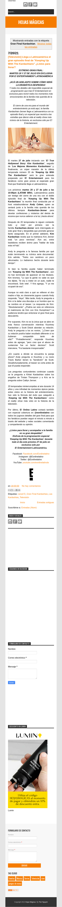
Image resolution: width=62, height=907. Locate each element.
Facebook (30, 4)
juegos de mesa (15, 883)
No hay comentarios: (31, 486)
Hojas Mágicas (31, 22)
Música (19, 878)
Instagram (25, 4)
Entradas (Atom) (29, 507)
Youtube (35, 4)
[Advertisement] (27, 546)
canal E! (22, 494)
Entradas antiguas (45, 502)
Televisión (24, 497)
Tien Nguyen (43, 902)
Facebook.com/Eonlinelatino (36, 454)
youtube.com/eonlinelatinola (36, 462)
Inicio (22, 502)
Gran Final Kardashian (37, 494)
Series (26, 878)
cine (43, 878)
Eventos (12, 878)
